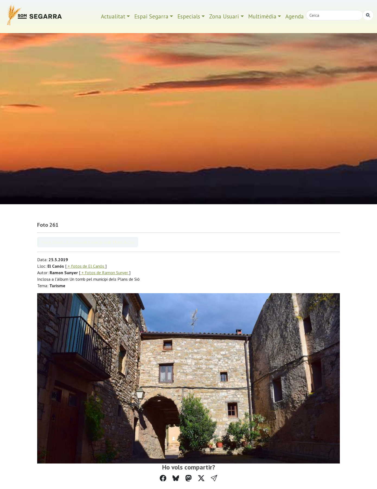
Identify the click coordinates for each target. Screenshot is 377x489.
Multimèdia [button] (262, 16)
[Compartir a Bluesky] (175, 478)
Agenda (294, 16)
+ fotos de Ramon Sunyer (104, 272)
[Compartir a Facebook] (163, 478)
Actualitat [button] (113, 16)
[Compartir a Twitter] (201, 478)
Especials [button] (188, 16)
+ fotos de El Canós (85, 266)
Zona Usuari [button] (224, 16)
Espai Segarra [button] (151, 16)
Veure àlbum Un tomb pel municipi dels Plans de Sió (88, 242)
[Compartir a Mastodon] (188, 478)
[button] (214, 478)
